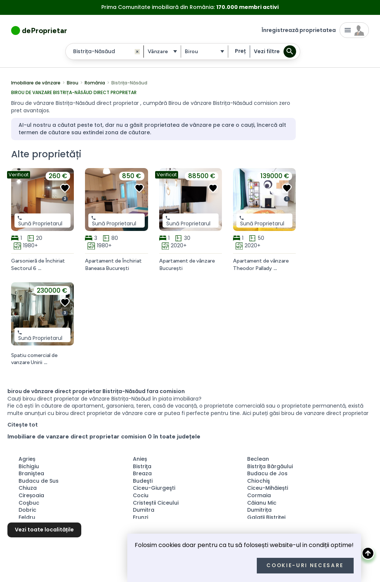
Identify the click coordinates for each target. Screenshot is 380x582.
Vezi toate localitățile (44, 529)
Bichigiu (29, 466)
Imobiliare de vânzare (35, 83)
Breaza (142, 473)
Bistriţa (142, 466)
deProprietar (44, 30)
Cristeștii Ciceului (155, 503)
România (95, 83)
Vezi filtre (267, 51)
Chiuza (28, 488)
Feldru (27, 517)
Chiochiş (258, 481)
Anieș (140, 459)
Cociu (140, 495)
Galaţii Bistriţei (266, 517)
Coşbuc (29, 503)
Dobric (27, 510)
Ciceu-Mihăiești (267, 488)
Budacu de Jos (267, 473)
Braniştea (31, 473)
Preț (240, 51)
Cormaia (259, 495)
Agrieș (27, 459)
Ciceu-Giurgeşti (154, 488)
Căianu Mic (261, 503)
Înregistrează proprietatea (299, 30)
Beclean (258, 459)
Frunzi (140, 517)
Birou (72, 83)
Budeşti (143, 481)
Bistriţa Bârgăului (270, 466)
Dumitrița (259, 510)
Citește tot (22, 424)
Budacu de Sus (39, 481)
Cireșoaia (31, 495)
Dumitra (143, 510)
